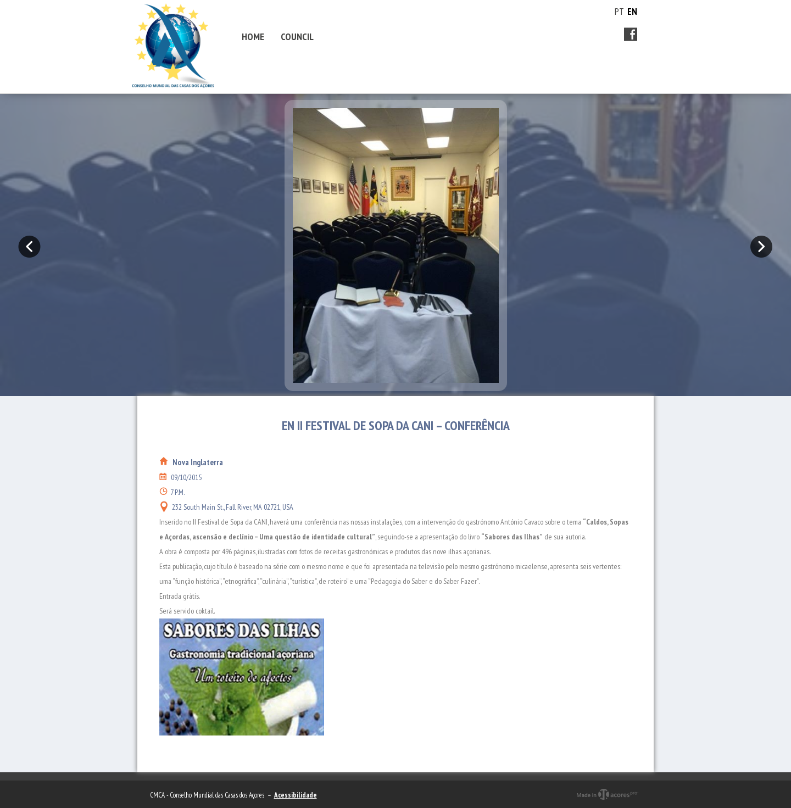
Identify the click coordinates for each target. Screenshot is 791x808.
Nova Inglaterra (197, 462)
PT (619, 11)
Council (297, 36)
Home (253, 36)
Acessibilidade (295, 795)
